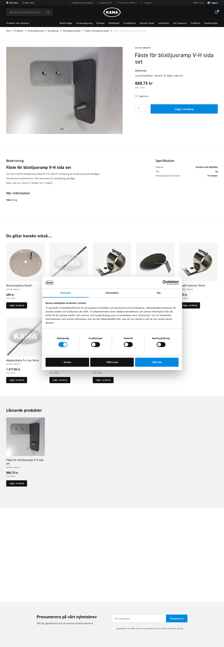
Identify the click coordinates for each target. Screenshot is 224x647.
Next (116, 90)
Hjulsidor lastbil (147, 23)
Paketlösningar (211, 23)
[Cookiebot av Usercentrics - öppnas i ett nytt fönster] (165, 282)
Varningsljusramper (72, 30)
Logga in (213, 3)
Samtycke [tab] (65, 292)
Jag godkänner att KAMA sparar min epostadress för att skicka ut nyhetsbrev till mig (149, 628)
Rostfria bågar (66, 23)
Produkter (18, 30)
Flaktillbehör (114, 23)
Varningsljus (53, 30)
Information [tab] (112, 292)
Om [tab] (159, 292)
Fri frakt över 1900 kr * (128, 3)
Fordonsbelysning (84, 23)
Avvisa (67, 362)
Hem (8, 30)
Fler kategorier (180, 23)
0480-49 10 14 (198, 3)
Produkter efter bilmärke (17, 23)
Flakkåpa (100, 23)
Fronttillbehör (130, 23)
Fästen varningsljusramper (97, 30)
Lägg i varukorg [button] (16, 305)
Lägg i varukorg (184, 109)
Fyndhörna (195, 23)
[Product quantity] (141, 108)
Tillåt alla (157, 362)
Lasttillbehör (163, 23)
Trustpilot (148, 3)
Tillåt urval (112, 362)
